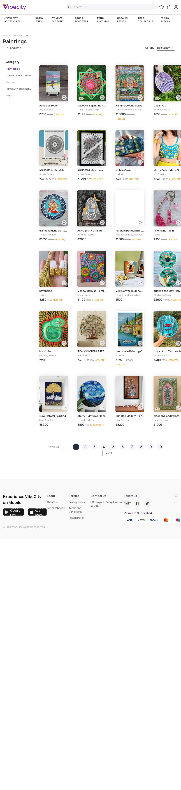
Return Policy (76, 517)
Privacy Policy (77, 502)
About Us (52, 502)
